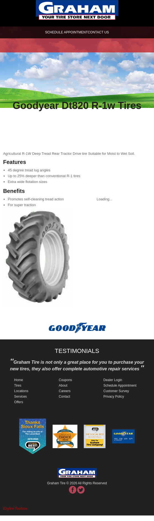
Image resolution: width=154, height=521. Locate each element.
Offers (18, 402)
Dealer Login (112, 380)
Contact (64, 396)
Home (18, 380)
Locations (21, 391)
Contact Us (98, 32)
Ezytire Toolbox (15, 508)
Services (20, 396)
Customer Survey (116, 391)
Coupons (65, 380)
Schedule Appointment (119, 385)
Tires (17, 385)
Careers (65, 391)
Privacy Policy (113, 396)
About (63, 385)
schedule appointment (66, 32)
